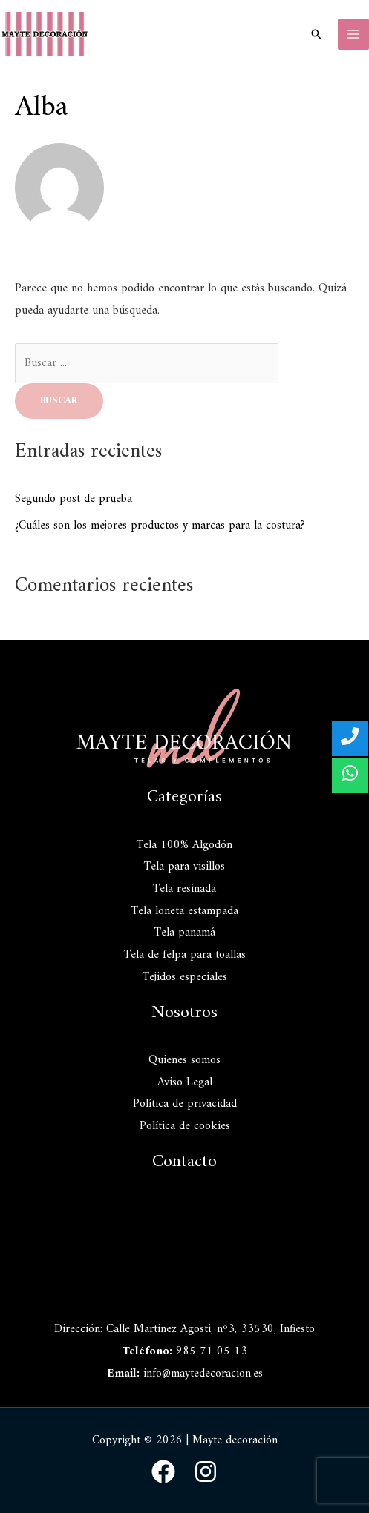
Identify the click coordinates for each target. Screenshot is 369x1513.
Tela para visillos (184, 866)
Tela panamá (184, 932)
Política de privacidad (185, 1103)
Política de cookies (185, 1126)
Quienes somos (184, 1060)
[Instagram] (206, 1471)
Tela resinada (184, 888)
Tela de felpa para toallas (185, 954)
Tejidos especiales (185, 977)
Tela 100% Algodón (184, 845)
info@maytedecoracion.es (203, 1373)
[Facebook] (163, 1471)
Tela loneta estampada (184, 911)
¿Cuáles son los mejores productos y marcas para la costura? (160, 525)
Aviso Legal (184, 1082)
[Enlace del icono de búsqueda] (316, 34)
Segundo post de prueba (73, 499)
